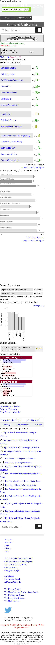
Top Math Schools (11, 601)
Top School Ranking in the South (18, 462)
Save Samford (33, 420)
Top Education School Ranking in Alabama (21, 447)
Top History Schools (12, 589)
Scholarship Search (12, 579)
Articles (38, 425)
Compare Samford (11, 420)
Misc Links (9, 576)
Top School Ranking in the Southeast (20, 459)
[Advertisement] (22, 263)
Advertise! (8, 542)
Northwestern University (10, 406)
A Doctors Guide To (12, 582)
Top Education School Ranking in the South (23, 481)
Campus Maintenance (10, 160)
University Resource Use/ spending (15, 135)
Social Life (5, 114)
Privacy (7, 548)
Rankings (6, 425)
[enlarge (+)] (39, 306)
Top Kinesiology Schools (14, 595)
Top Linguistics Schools (14, 598)
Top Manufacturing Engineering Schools (21, 592)
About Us (8, 539)
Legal (6, 551)
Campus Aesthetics (9, 154)
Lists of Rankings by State (15, 565)
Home (7, 18)
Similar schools (22, 425)
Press (6, 545)
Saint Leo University (8, 409)
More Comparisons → (35, 238)
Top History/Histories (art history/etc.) (20, 485)
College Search (10, 567)
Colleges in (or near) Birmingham (18, 562)
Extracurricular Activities (11, 126)
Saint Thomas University (10, 412)
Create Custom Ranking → (33, 167)
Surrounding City (8, 148)
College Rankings (11, 570)
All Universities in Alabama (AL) (18, 559)
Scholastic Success (8, 120)
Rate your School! (23, 18)
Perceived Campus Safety (11, 142)
